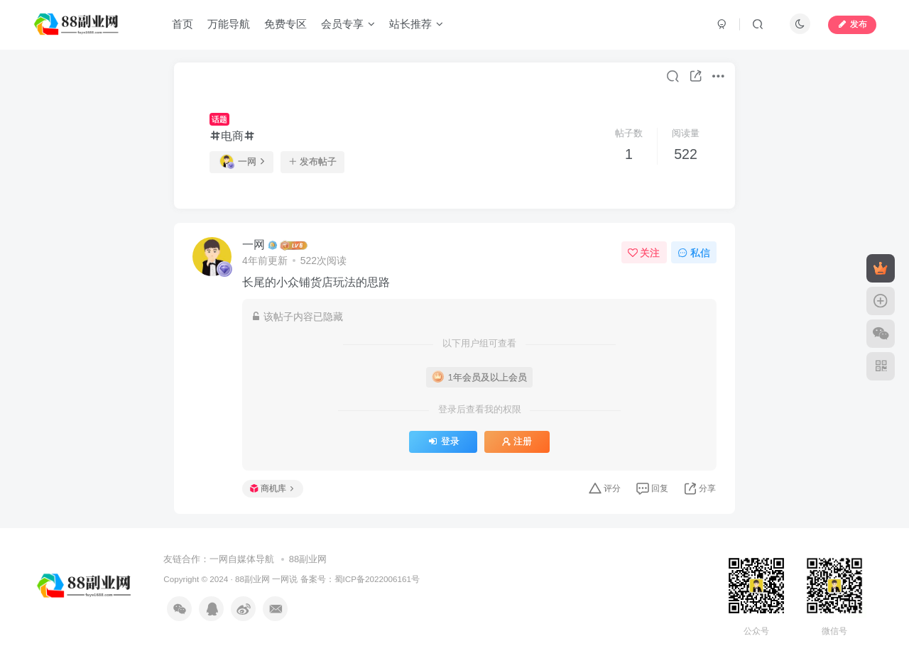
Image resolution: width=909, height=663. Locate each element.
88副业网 (308, 559)
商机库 (271, 488)
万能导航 (228, 24)
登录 (443, 441)
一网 (241, 161)
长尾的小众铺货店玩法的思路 (316, 282)
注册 (517, 441)
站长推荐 (416, 24)
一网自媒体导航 (241, 559)
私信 (693, 252)
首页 (182, 24)
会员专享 (348, 24)
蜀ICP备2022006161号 (377, 578)
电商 (232, 136)
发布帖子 (312, 162)
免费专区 (285, 24)
